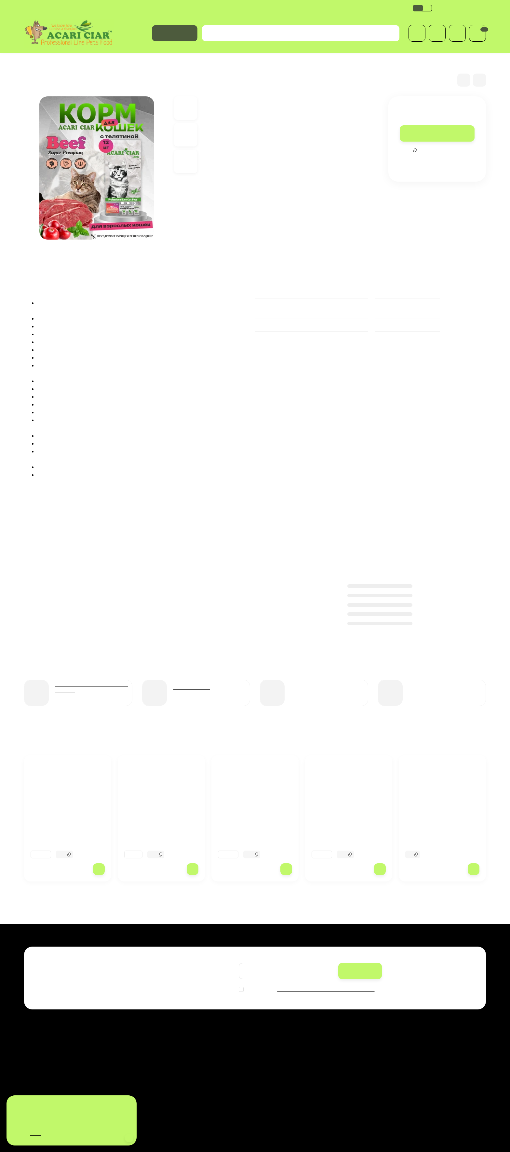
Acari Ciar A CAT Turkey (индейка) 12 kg (153, 839)
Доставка (35, 8)
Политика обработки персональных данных (126, 8)
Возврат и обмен (200, 8)
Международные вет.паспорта (294, 1066)
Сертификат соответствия (278, 8)
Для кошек (58, 62)
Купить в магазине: (205, 1107)
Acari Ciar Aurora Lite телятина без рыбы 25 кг (62, 839)
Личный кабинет (356, 1050)
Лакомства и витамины (286, 1083)
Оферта (323, 8)
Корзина (348, 1041)
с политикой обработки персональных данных (329, 989)
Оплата (61, 8)
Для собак (273, 1050)
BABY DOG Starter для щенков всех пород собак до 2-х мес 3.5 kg (441, 843)
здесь (37, 1133)
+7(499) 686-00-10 (461, 8)
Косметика (273, 1075)
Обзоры (234, 8)
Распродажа (275, 1041)
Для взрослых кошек (101, 62)
